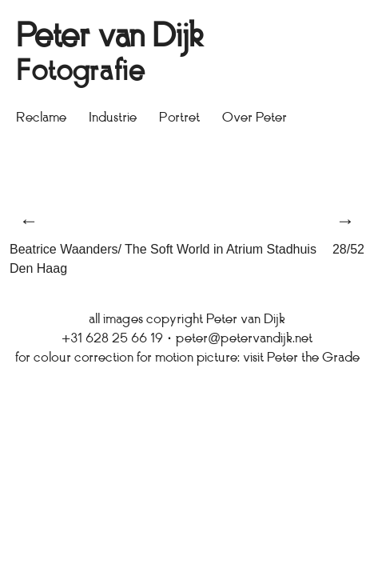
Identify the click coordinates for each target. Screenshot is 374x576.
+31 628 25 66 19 (112, 339)
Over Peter (254, 118)
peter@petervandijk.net (244, 339)
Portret (179, 118)
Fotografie (80, 73)
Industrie (113, 118)
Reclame (41, 118)
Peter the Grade (313, 358)
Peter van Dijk (109, 38)
